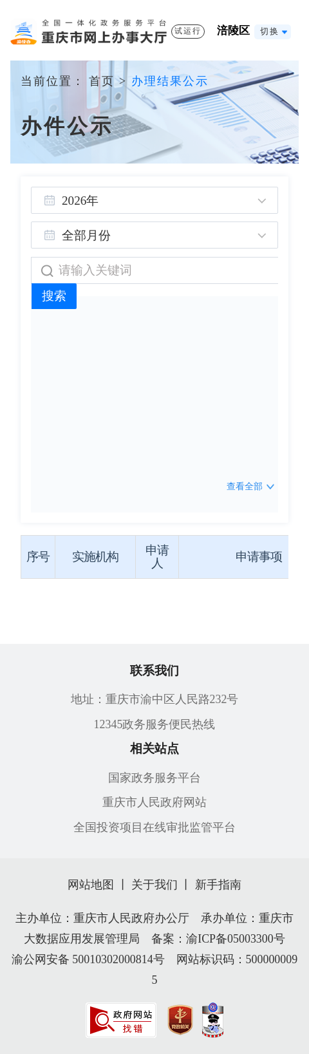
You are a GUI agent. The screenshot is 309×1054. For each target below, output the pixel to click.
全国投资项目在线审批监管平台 (154, 827)
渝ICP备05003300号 (235, 938)
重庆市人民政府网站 (154, 802)
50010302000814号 (118, 959)
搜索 (54, 296)
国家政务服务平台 (154, 777)
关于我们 (154, 884)
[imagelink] (121, 1020)
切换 (269, 31)
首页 (102, 81)
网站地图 (91, 884)
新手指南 (218, 884)
